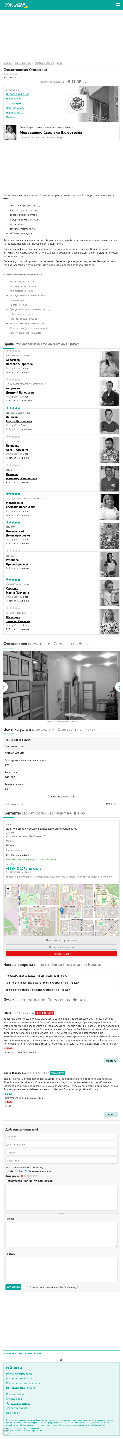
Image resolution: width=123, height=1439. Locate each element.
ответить (111, 1060)
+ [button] (8, 889)
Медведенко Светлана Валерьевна (51, 132)
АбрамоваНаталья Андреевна (19, 362)
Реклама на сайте (16, 1394)
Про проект (13, 1412)
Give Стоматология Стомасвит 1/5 (25, 1176)
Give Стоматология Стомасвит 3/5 (30, 1176)
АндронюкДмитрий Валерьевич (20, 390)
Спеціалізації (14, 1398)
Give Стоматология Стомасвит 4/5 (33, 1176)
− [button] (8, 894)
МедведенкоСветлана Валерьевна (20, 505)
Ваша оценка (12, 1175)
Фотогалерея (14, 103)
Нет (21, 1170)
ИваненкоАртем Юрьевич (17, 447)
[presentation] (5, 686)
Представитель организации (61, 940)
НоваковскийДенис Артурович (18, 533)
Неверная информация (61, 947)
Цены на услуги (15, 108)
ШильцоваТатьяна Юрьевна (18, 619)
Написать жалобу (61, 953)
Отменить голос (22, 1176)
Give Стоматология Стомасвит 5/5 (36, 1176)
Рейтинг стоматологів (19, 1378)
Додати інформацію (18, 1403)
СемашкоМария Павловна (17, 590)
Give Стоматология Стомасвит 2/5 (28, 1176)
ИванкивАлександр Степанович (21, 476)
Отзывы (10, 117)
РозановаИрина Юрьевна (17, 562)
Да (11, 1170)
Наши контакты (15, 112)
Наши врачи (13, 98)
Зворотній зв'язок (17, 1408)
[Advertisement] (61, 34)
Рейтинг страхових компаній (23, 1383)
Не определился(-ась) (40, 1170)
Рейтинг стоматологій (19, 1373)
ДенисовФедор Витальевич (19, 419)
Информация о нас (17, 94)
